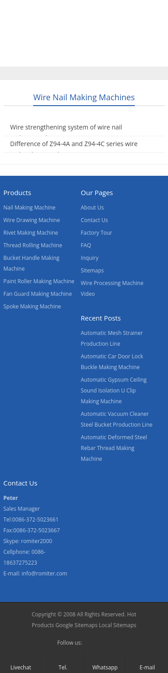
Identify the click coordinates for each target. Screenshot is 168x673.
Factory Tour (96, 232)
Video (96, 37)
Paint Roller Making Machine (39, 281)
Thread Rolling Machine (33, 245)
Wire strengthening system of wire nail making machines (66, 132)
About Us (135, 37)
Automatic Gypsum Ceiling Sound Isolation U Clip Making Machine (113, 390)
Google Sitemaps (77, 625)
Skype (105, 642)
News (17, 56)
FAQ (86, 245)
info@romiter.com (44, 573)
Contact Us (59, 56)
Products (57, 37)
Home (17, 37)
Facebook (91, 642)
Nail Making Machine (30, 207)
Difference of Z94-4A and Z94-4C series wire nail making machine (74, 149)
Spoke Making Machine (32, 306)
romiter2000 (36, 541)
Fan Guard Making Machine (38, 294)
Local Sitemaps (118, 625)
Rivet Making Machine (31, 232)
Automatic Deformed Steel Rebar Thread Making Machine (114, 448)
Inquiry (89, 258)
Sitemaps (92, 270)
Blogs (99, 56)
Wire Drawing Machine (32, 220)
